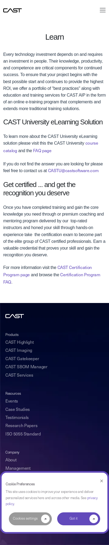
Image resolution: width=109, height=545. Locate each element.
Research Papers (21, 426)
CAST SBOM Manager (26, 367)
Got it (74, 518)
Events (11, 401)
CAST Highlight (19, 342)
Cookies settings (25, 518)
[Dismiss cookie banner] (101, 481)
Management (18, 468)
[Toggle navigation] (101, 10)
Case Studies (17, 410)
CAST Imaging (18, 351)
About (10, 460)
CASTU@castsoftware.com (73, 171)
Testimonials (17, 418)
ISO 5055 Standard (23, 434)
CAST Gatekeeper (22, 359)
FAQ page (42, 151)
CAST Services (19, 375)
